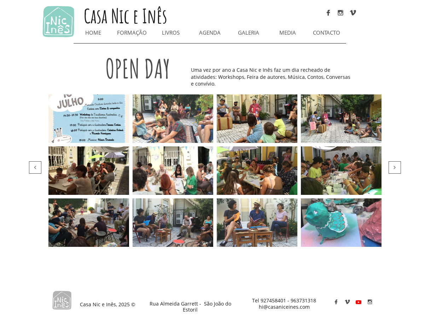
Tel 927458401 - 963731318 (284, 300)
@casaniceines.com (286, 306)
